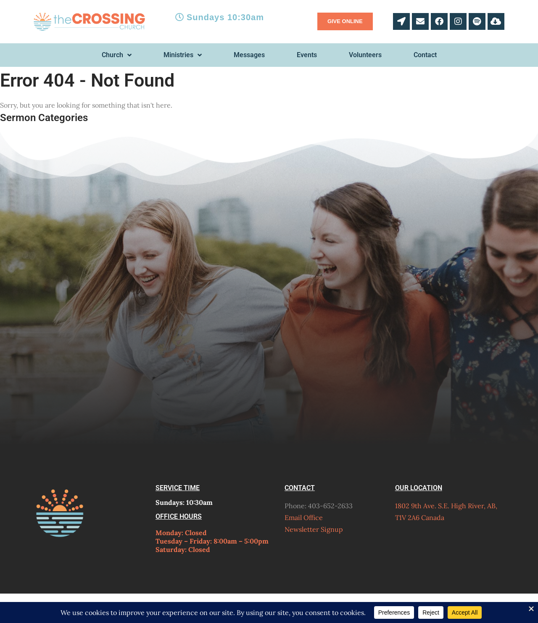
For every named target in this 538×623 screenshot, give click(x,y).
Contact (425, 55)
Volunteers (365, 55)
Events (307, 55)
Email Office (304, 517)
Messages (249, 55)
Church (117, 55)
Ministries (183, 55)
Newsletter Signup (314, 529)
